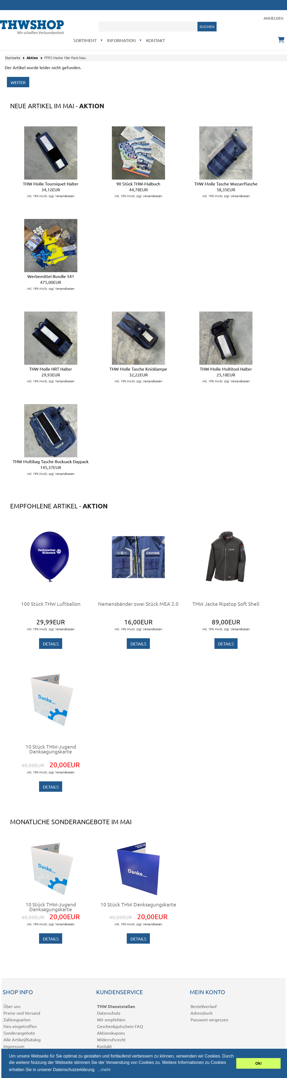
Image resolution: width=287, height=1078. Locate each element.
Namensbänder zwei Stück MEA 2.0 (138, 603)
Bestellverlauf (204, 1006)
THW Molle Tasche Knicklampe (138, 368)
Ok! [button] (258, 1063)
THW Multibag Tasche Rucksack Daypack (50, 461)
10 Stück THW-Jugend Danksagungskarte (51, 748)
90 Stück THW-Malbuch (138, 183)
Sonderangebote (19, 1032)
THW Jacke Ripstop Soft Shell (225, 603)
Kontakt (155, 40)
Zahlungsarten (17, 1019)
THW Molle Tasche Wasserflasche (226, 183)
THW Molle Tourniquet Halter (50, 183)
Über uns (11, 1006)
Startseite (12, 57)
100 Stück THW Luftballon (51, 603)
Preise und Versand (21, 1012)
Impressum (13, 1046)
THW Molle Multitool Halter (226, 368)
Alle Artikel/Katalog (22, 1039)
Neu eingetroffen (20, 1026)
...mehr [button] (104, 1069)
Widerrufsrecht (111, 1039)
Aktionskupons (111, 1032)
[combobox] (148, 27)
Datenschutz (109, 1012)
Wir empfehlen (111, 1019)
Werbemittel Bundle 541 (50, 276)
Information (121, 40)
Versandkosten (64, 196)
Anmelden (273, 18)
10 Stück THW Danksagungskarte (138, 904)
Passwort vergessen (209, 1019)
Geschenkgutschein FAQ (120, 1026)
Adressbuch (202, 1012)
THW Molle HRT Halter (50, 368)
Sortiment (85, 40)
